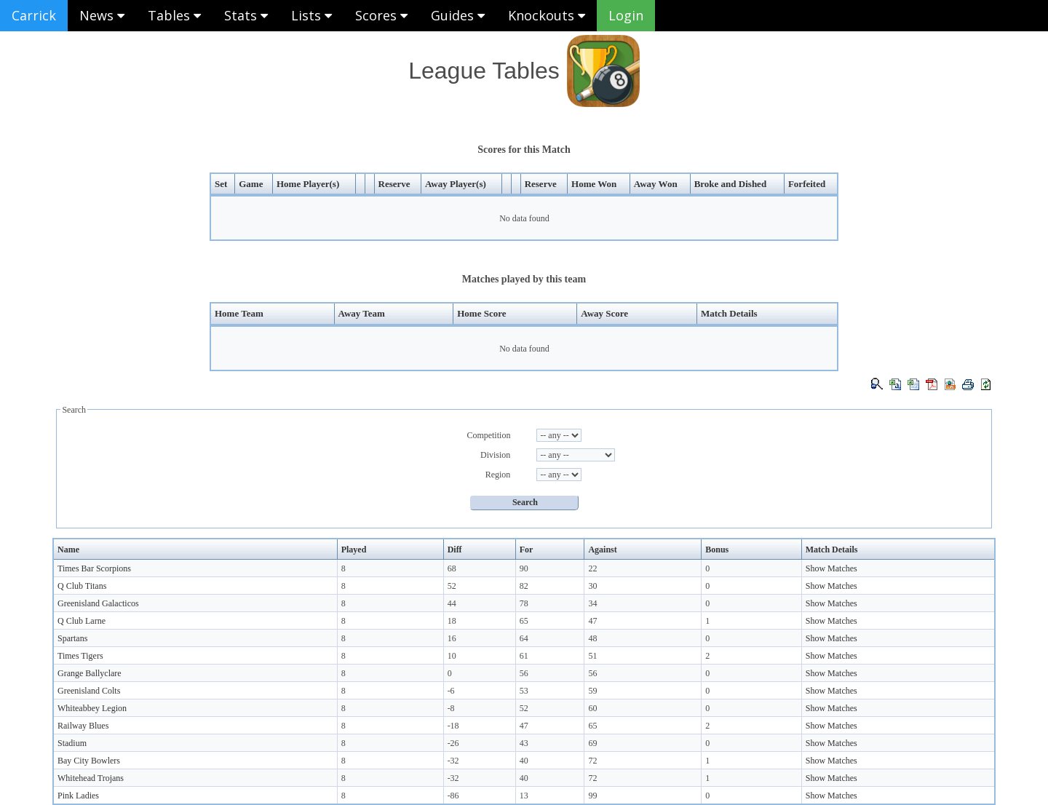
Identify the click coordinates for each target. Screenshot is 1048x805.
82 (524, 586)
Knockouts (546, 15)
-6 (451, 691)
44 (452, 603)
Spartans (72, 638)
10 (452, 656)
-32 (453, 761)
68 (452, 568)
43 (524, 743)
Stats (246, 15)
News (101, 15)
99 (592, 795)
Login (625, 15)
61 (524, 656)
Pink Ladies (78, 795)
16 (452, 638)
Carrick (34, 15)
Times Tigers (80, 656)
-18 (453, 726)
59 (592, 691)
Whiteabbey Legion (92, 708)
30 (592, 586)
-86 (453, 795)
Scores (381, 15)
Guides (458, 15)
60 (592, 708)
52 (452, 586)
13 (524, 795)
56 (524, 673)
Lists (311, 15)
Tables (174, 15)
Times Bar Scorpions (94, 568)
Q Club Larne (81, 621)
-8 (451, 708)
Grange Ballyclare (89, 673)
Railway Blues (82, 726)
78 (524, 603)
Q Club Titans (81, 586)
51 (592, 656)
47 (592, 621)
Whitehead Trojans (90, 778)
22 (592, 568)
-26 (453, 743)
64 (524, 638)
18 (452, 621)
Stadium (72, 743)
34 (592, 603)
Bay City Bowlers (88, 761)
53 (524, 691)
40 (524, 761)
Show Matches (831, 568)
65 (524, 621)
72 (592, 761)
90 (524, 568)
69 (592, 743)
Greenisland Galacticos (98, 603)
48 (592, 638)
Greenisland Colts (88, 691)
